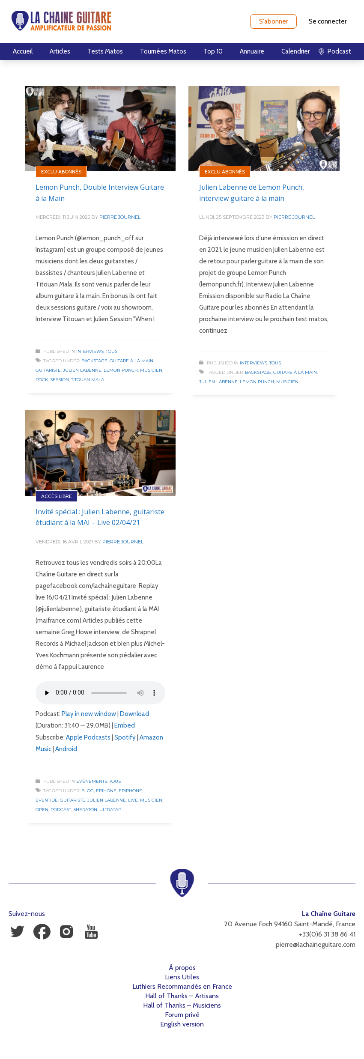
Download (134, 714)
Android (66, 749)
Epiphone (130, 791)
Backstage (94, 361)
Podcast (61, 809)
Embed (124, 725)
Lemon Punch (121, 370)
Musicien (151, 370)
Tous (111, 351)
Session (59, 379)
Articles (60, 51)
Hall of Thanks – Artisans (182, 996)
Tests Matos (105, 51)
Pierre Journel (119, 217)
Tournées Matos (163, 51)
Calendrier (295, 51)
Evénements (91, 781)
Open (42, 809)
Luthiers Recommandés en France (182, 986)
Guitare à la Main (131, 361)
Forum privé (182, 1015)
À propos (182, 968)
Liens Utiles (182, 977)
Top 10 (213, 51)
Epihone (106, 791)
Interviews (90, 351)
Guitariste (48, 370)
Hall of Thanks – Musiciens (182, 1005)
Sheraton (85, 809)
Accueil (23, 51)
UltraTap (110, 809)
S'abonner (273, 21)
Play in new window (89, 714)
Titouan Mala (87, 379)
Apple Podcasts (88, 737)
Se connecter (327, 21)
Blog (87, 791)
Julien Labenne (82, 370)
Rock (42, 379)
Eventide (47, 800)
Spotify (125, 737)
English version (182, 1024)
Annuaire (252, 51)
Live (133, 800)
